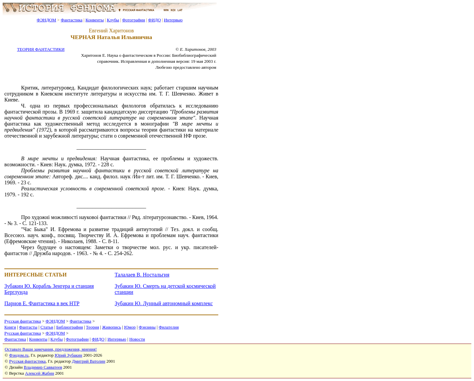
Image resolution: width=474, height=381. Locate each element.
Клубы (113, 19)
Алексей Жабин (39, 373)
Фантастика (72, 19)
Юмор (130, 327)
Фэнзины (147, 327)
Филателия (169, 327)
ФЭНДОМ (46, 19)
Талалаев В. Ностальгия (142, 274)
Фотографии (133, 19)
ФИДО (154, 19)
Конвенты (95, 19)
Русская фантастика (22, 321)
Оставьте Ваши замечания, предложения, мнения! (51, 349)
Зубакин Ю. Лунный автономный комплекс (164, 303)
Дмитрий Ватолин (88, 361)
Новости (137, 339)
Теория (92, 327)
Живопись (111, 327)
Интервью (173, 19)
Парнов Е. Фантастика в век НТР (42, 303)
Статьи (46, 327)
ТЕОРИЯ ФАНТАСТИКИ (41, 49)
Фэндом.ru (18, 355)
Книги (10, 327)
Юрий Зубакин (68, 355)
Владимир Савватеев (43, 367)
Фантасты (28, 327)
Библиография (69, 327)
